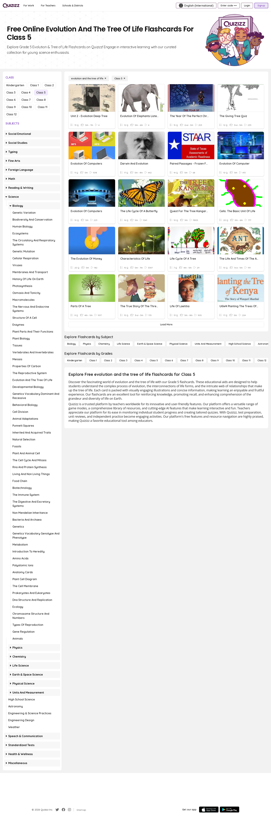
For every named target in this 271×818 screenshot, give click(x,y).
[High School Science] (240, 344)
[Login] (247, 5)
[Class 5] (120, 78)
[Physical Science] (178, 344)
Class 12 (11, 114)
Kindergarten (15, 85)
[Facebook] (63, 809)
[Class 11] (246, 360)
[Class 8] (199, 360)
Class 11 (42, 107)
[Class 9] (215, 360)
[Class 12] (262, 360)
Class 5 (41, 92)
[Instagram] (69, 809)
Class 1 (34, 85)
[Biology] (71, 344)
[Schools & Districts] (73, 5)
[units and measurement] (208, 344)
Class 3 (10, 92)
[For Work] (29, 5)
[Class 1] (93, 360)
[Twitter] (57, 809)
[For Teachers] (48, 5)
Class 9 (11, 107)
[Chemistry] (104, 344)
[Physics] (87, 344)
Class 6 (11, 99)
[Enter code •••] (229, 5)
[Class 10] (230, 360)
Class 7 (26, 99)
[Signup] (261, 5)
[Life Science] (123, 344)
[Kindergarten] (74, 360)
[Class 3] (123, 360)
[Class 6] (169, 360)
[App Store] (208, 809)
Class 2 (49, 85)
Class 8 (41, 99)
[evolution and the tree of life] (88, 78)
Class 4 (25, 92)
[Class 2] (108, 360)
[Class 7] (184, 360)
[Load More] (166, 324)
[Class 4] (138, 360)
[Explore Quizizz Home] (11, 5)
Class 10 (26, 107)
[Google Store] (229, 809)
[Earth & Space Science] (149, 344)
